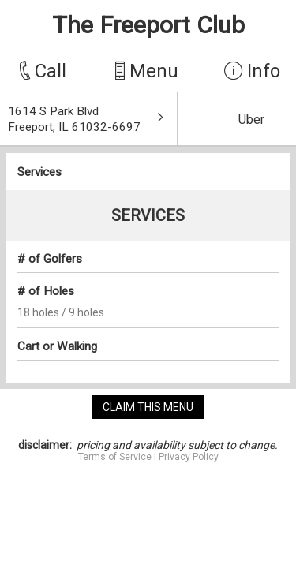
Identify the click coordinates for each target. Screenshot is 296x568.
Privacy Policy (189, 456)
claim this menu (148, 407)
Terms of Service (115, 456)
